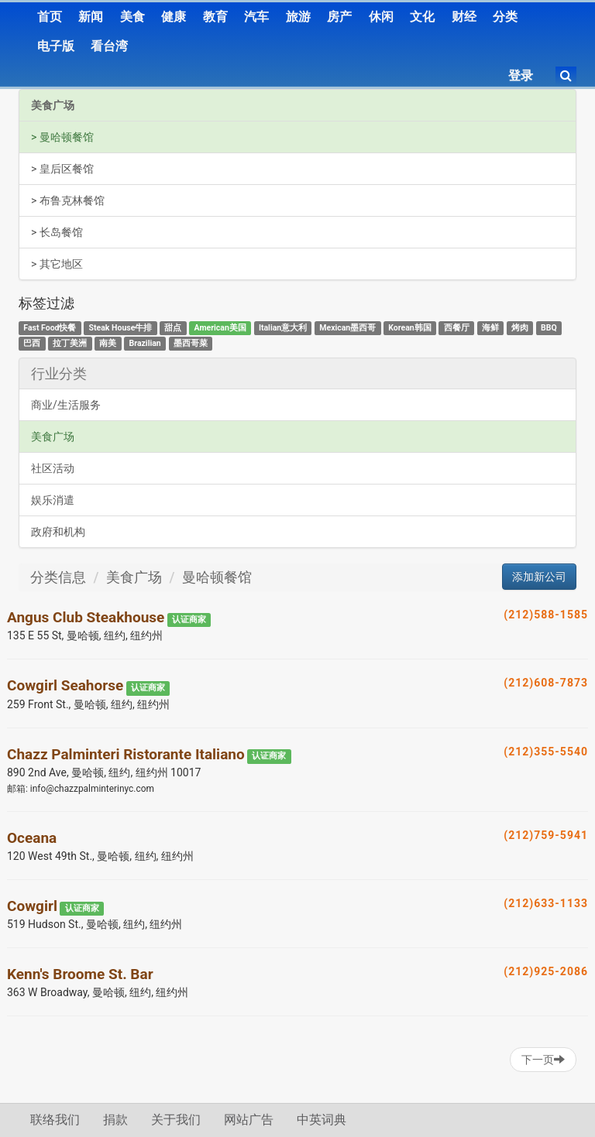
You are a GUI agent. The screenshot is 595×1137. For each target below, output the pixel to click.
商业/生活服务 (66, 405)
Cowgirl (32, 906)
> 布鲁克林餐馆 (68, 200)
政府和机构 (58, 532)
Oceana (32, 838)
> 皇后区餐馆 (62, 169)
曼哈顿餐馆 (217, 577)
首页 (49, 16)
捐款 (115, 1119)
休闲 (381, 16)
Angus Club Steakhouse (85, 617)
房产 (339, 16)
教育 (215, 16)
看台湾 (109, 46)
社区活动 (52, 468)
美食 (132, 16)
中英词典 (321, 1119)
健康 (173, 16)
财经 (464, 16)
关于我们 (176, 1119)
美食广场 (52, 105)
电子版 (55, 46)
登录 (520, 75)
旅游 (298, 16)
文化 (422, 16)
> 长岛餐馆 (57, 232)
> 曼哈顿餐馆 (62, 137)
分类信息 (58, 577)
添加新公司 (539, 576)
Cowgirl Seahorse (65, 685)
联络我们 (55, 1119)
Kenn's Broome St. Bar (80, 974)
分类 (505, 16)
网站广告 (248, 1119)
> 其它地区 (57, 264)
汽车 (256, 16)
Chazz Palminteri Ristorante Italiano (126, 754)
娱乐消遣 (52, 500)
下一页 (543, 1059)
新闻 (90, 16)
